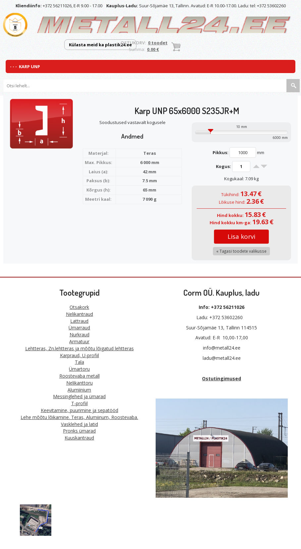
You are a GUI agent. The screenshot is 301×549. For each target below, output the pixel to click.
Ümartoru (79, 369)
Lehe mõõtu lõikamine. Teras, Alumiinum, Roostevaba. (79, 417)
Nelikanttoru (79, 383)
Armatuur (79, 341)
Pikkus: (220, 152)
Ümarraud (79, 327)
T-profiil (79, 403)
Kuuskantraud (79, 438)
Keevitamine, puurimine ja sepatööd (79, 410)
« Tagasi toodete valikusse (241, 251)
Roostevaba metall (79, 376)
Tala (79, 362)
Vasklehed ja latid (79, 424)
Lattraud (79, 321)
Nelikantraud (79, 314)
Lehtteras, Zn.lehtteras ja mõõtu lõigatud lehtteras (79, 348)
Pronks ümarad (79, 431)
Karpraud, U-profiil (79, 355)
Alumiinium (79, 390)
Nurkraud (79, 334)
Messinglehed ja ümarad (79, 396)
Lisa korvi (241, 236)
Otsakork (79, 307)
